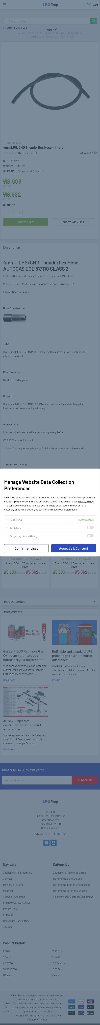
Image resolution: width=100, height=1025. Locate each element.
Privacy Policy (85, 501)
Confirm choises (26, 548)
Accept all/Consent (73, 548)
